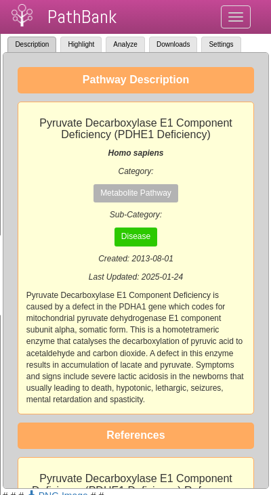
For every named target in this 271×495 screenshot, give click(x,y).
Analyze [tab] (125, 44)
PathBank (82, 16)
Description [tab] (32, 44)
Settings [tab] (221, 44)
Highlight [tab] (81, 44)
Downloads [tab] (173, 44)
